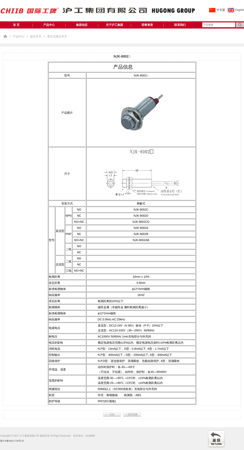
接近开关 (35, 36)
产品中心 (49, 24)
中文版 (221, 9)
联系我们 (180, 24)
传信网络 (90, 435)
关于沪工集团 (114, 24)
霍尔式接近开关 (57, 36)
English (239, 9)
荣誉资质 (147, 24)
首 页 (16, 24)
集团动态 (81, 24)
